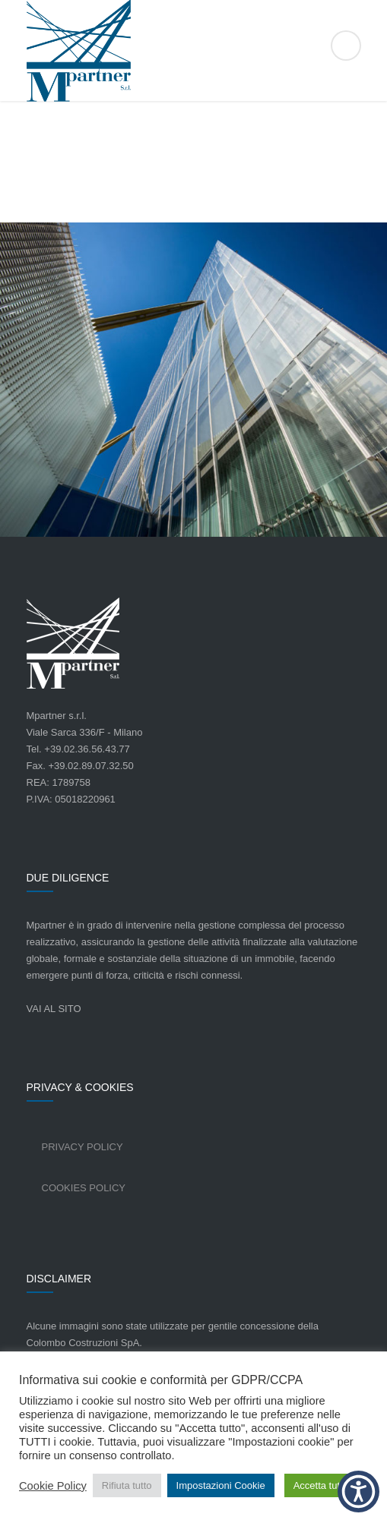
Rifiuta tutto (127, 1485)
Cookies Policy (84, 1188)
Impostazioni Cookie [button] (220, 1485)
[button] (358, 1491)
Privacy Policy (82, 1147)
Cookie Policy (53, 1486)
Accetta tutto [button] (320, 1485)
